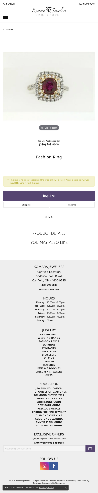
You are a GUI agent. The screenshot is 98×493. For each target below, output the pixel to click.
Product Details (49, 233)
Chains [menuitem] (49, 358)
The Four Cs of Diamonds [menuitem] (49, 391)
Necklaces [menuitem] (49, 351)
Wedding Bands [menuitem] (49, 337)
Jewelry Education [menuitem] (49, 388)
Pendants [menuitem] (49, 347)
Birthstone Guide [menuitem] (49, 401)
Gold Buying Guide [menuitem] (49, 425)
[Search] (9, 4)
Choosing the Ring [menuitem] (49, 398)
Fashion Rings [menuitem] (49, 341)
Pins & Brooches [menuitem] (49, 368)
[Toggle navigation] (5, 17)
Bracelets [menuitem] (49, 354)
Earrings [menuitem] (49, 344)
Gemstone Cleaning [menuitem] (49, 418)
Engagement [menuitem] (49, 334)
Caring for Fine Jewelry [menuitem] (49, 411)
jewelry (9, 29)
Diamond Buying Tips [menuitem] (49, 394)
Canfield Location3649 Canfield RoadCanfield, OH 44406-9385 (49, 280)
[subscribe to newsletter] (90, 448)
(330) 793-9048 (49, 144)
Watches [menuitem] (49, 364)
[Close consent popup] (66, 488)
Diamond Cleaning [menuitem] (49, 415)
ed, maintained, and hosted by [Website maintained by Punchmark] (75, 480)
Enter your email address (49, 442)
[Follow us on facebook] (53, 466)
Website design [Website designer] (55, 480)
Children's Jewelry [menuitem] (49, 371)
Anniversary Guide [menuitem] (49, 421)
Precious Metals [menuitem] (49, 408)
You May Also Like (49, 242)
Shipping (26, 204)
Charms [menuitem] (49, 361)
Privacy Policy (46, 487)
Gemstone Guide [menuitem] (49, 405)
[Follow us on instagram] (44, 466)
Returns (72, 204)
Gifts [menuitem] (49, 374)
